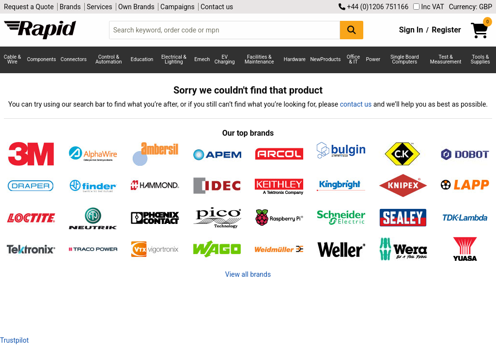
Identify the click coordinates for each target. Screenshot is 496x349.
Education (142, 59)
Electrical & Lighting (173, 59)
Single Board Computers (404, 59)
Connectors (74, 59)
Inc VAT (428, 6)
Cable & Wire (12, 59)
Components (41, 59)
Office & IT (353, 59)
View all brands (248, 274)
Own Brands (136, 7)
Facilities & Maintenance (259, 59)
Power (373, 59)
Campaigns (177, 7)
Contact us (217, 7)
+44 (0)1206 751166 (373, 6)
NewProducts (325, 59)
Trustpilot (14, 340)
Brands (70, 7)
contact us (356, 104)
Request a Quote (29, 7)
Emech (202, 59)
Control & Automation (108, 59)
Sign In (411, 29)
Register (446, 29)
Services (99, 7)
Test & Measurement (446, 59)
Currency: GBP (470, 6)
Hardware (295, 59)
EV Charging (225, 59)
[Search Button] (351, 30)
